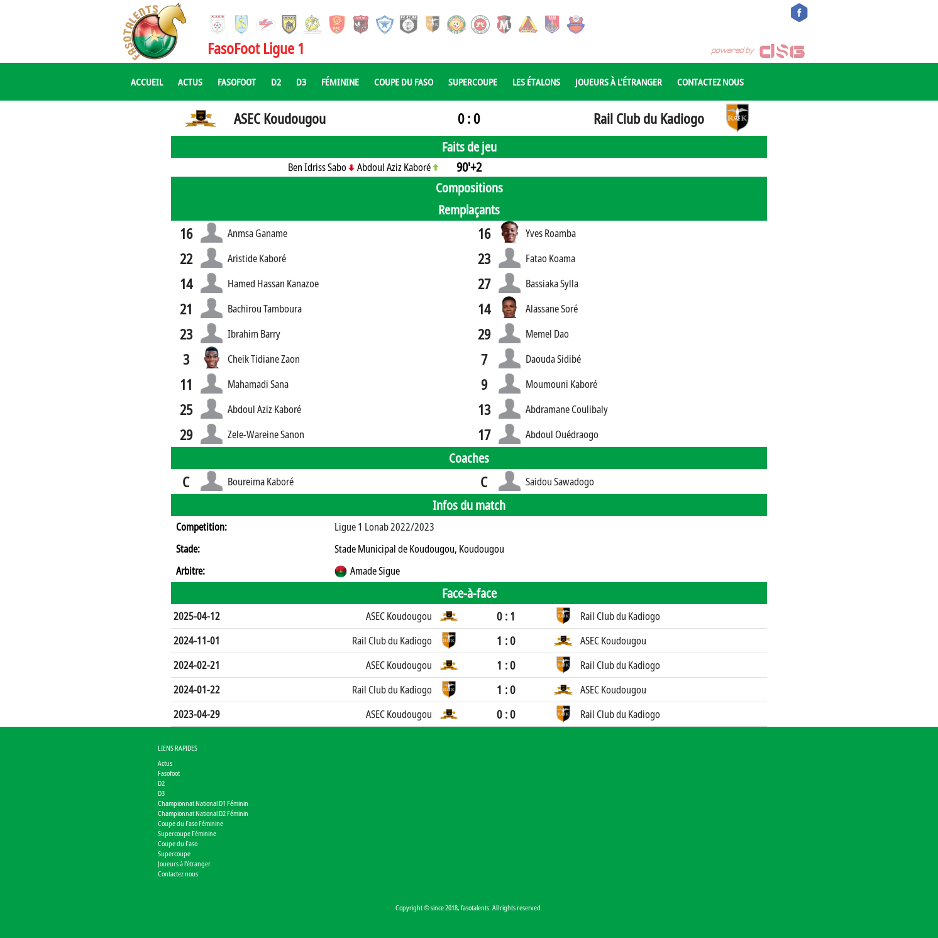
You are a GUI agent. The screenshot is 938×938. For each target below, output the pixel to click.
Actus (190, 81)
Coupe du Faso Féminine (190, 823)
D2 (276, 81)
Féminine (340, 81)
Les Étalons (536, 81)
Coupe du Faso (403, 81)
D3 (301, 81)
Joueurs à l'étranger (618, 81)
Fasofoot (237, 81)
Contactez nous (710, 81)
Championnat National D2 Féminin (203, 813)
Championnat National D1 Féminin (203, 803)
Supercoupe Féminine (187, 833)
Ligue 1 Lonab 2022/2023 (384, 527)
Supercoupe (472, 81)
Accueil (147, 81)
